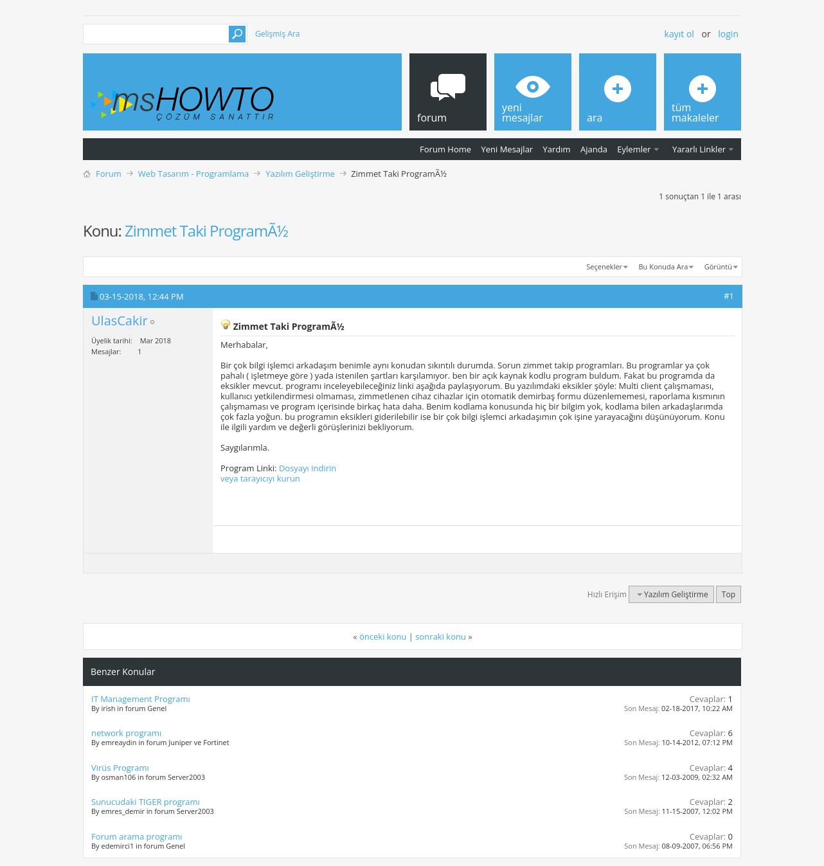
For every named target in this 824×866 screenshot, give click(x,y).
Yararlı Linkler (699, 149)
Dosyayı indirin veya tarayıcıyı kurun (278, 473)
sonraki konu (440, 636)
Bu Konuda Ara (663, 266)
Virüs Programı (120, 767)
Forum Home (445, 149)
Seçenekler (604, 266)
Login (728, 34)
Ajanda (593, 149)
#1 (729, 296)
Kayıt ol (679, 34)
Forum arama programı (137, 836)
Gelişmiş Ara (277, 33)
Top (728, 594)
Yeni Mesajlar (507, 149)
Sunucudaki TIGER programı (145, 801)
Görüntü (718, 266)
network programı (126, 733)
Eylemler (633, 149)
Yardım (557, 149)
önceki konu (382, 636)
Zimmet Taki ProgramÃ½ (206, 230)
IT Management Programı (140, 699)
